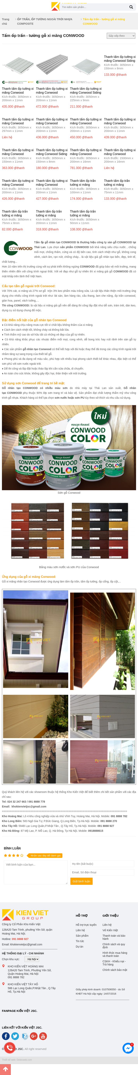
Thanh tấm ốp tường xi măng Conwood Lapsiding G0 (120, 123)
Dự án (79, 946)
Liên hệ (80, 930)
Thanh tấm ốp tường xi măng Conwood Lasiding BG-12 (18, 123)
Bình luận (12, 848)
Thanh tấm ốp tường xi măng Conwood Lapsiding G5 (52, 92)
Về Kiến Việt (110, 930)
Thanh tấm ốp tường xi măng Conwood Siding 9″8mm (86, 92)
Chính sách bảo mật (115, 969)
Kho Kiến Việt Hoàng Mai (26, 966)
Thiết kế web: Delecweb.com (17, 1059)
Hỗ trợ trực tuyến (86, 924)
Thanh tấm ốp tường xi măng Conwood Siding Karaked (52, 154)
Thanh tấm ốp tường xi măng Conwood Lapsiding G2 (52, 123)
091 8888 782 (16, 977)
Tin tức (80, 941)
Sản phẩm (82, 935)
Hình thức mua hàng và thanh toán (115, 954)
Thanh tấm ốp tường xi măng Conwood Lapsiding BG (18, 154)
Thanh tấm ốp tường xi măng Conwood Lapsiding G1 (86, 123)
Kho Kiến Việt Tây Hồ (23, 984)
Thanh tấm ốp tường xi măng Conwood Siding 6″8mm (120, 60)
